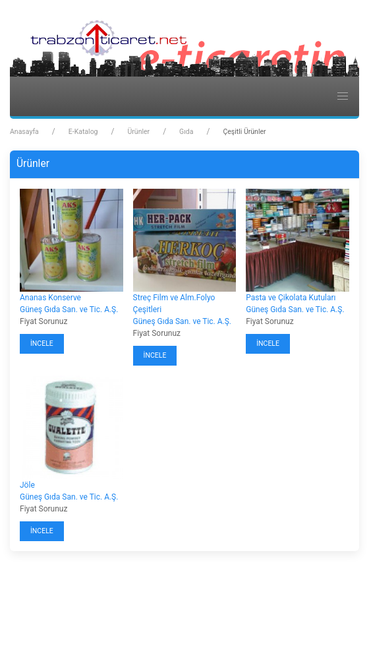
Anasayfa (24, 131)
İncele (41, 343)
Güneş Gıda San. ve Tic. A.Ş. (69, 309)
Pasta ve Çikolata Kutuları (290, 297)
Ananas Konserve (50, 297)
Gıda (186, 131)
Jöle (27, 485)
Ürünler (138, 131)
